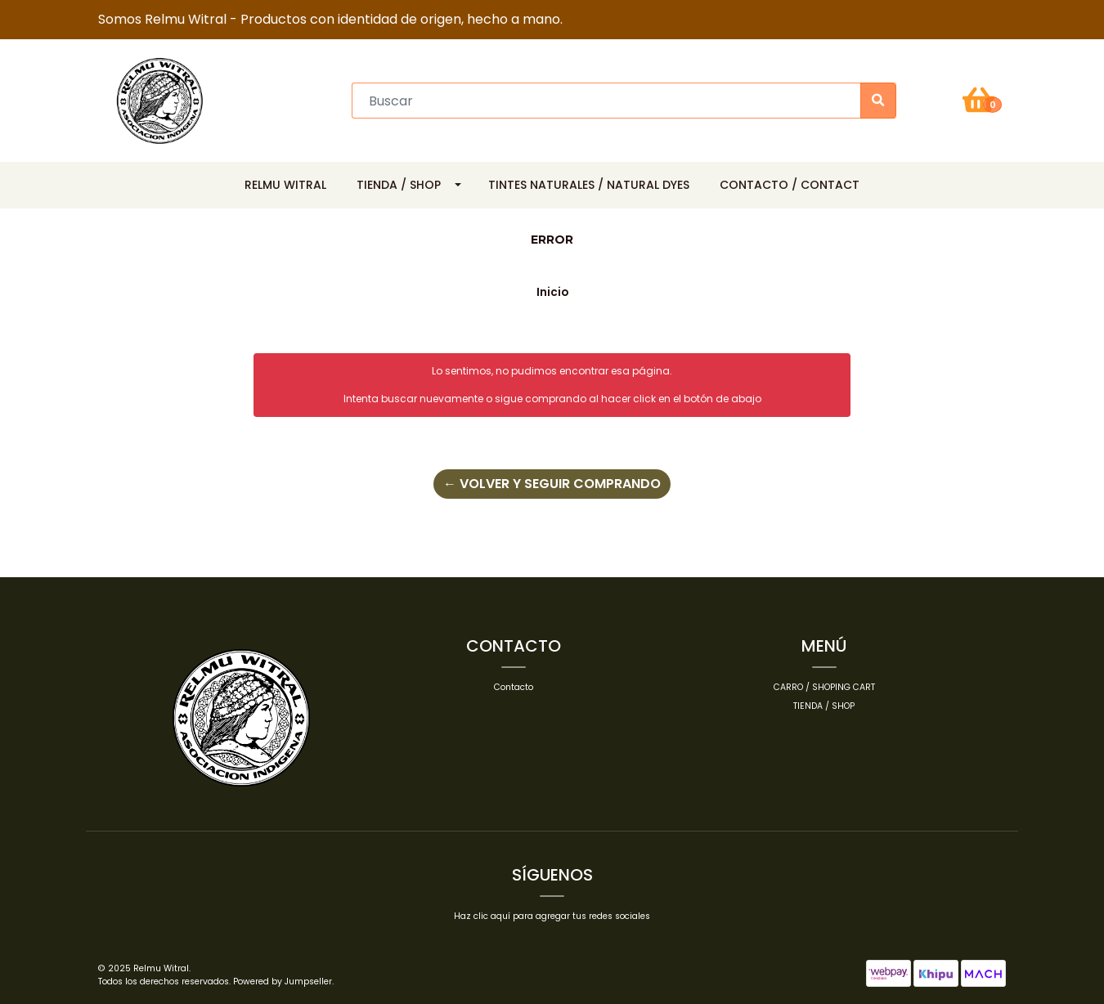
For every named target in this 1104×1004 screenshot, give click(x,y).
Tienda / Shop (399, 185)
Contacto (513, 687)
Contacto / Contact (789, 185)
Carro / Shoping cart (824, 687)
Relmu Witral (285, 185)
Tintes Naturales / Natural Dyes (588, 185)
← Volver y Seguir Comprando (552, 483)
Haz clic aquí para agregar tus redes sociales (552, 916)
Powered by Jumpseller (282, 981)
